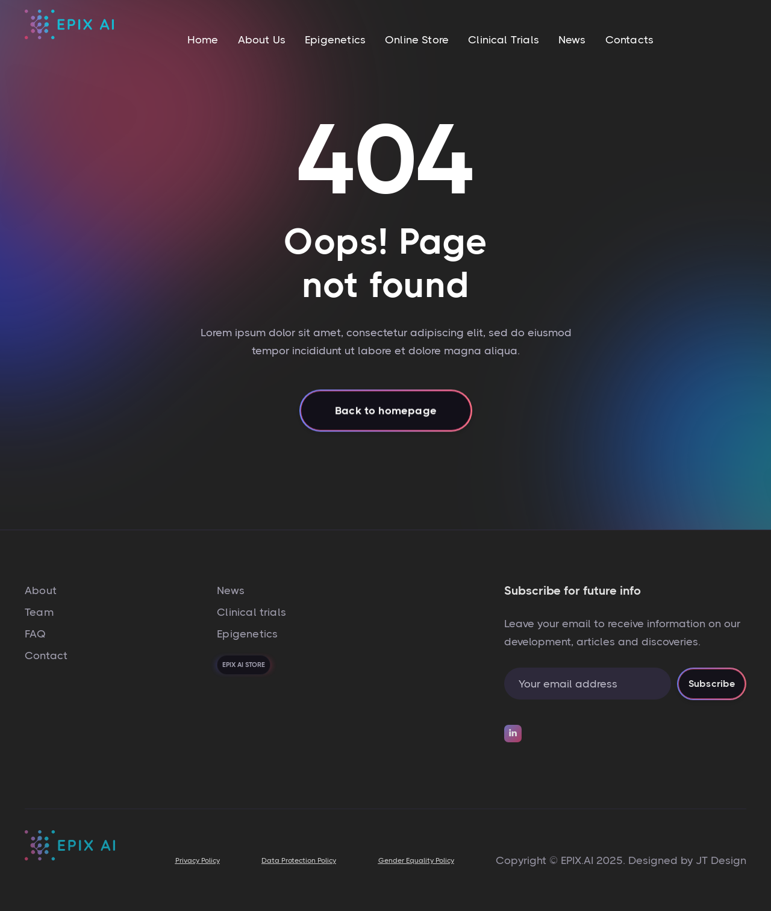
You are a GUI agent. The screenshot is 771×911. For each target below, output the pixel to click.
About (41, 590)
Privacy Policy (197, 860)
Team (39, 612)
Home (203, 40)
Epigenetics (335, 40)
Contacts (629, 40)
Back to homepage (386, 425)
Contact (46, 656)
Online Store (417, 40)
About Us (262, 40)
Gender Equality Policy (416, 860)
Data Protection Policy (298, 860)
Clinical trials (251, 612)
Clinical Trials (503, 40)
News (572, 40)
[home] (69, 39)
